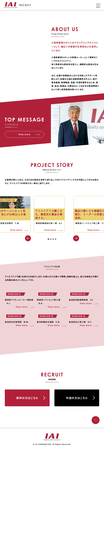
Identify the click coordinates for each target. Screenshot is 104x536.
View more (24, 181)
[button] (76, 285)
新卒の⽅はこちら (27, 483)
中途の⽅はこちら (77, 483)
